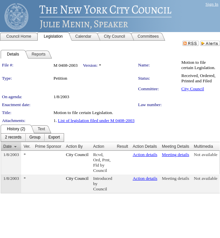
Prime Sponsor (48, 146)
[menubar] (32, 137)
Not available (205, 154)
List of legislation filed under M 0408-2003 (96, 120)
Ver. (26, 146)
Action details (145, 154)
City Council (192, 88)
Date (7, 146)
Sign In (211, 4)
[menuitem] (13, 137)
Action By (74, 146)
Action (98, 146)
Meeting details (175, 154)
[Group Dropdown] (34, 137)
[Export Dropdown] (54, 137)
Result (122, 146)
